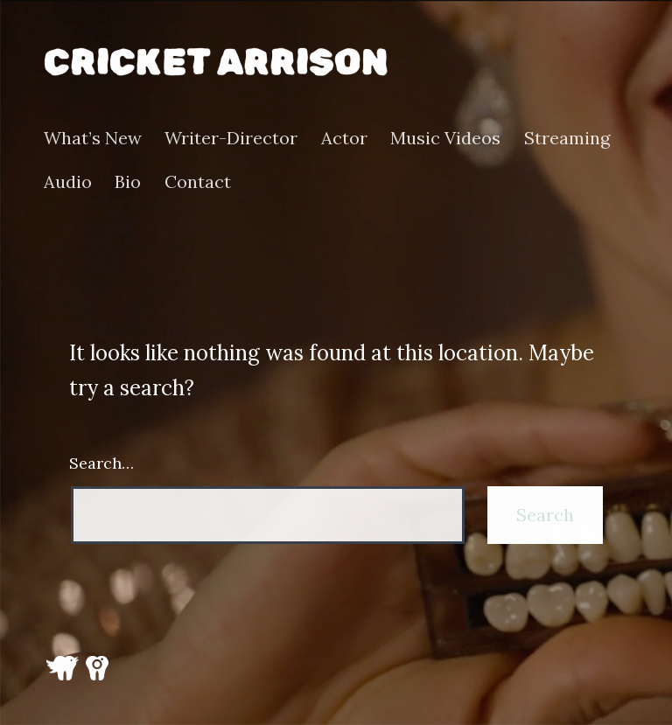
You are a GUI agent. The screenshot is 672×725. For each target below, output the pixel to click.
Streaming (567, 138)
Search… (101, 463)
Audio (68, 181)
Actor (344, 138)
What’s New (93, 138)
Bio (128, 181)
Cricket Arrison (216, 61)
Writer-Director (231, 138)
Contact (197, 181)
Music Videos (445, 138)
